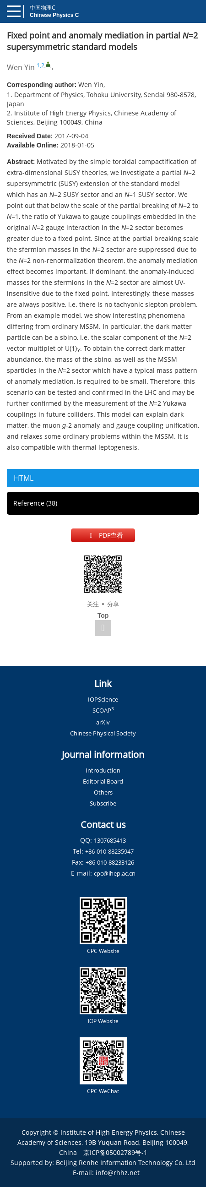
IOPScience (103, 699)
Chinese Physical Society (103, 733)
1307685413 (110, 840)
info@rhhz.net (118, 1172)
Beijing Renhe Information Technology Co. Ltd (125, 1162)
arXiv (103, 722)
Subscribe (103, 803)
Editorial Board (103, 781)
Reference (35, 503)
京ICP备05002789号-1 (115, 1152)
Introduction (103, 770)
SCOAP (103, 710)
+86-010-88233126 (110, 862)
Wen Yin (21, 67)
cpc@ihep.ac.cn (115, 873)
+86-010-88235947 (109, 851)
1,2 (40, 65)
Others (103, 792)
